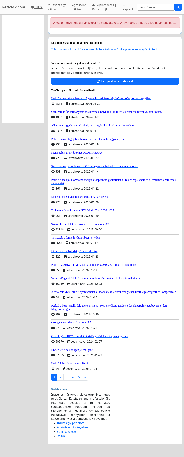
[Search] (155, 7)
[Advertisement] (23, 69)
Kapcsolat (129, 7)
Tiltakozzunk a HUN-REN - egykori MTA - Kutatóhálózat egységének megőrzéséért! (104, 49)
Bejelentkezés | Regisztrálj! (104, 7)
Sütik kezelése (66, 432)
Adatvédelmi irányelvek (72, 427)
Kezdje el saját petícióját (115, 81)
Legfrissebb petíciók (79, 7)
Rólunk (61, 436)
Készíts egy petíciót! (56, 7)
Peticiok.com (13, 7)
